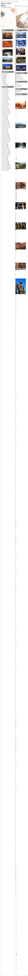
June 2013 (4, 116)
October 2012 (5, 125)
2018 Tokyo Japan (6, 31)
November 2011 (5, 138)
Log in (17, 83)
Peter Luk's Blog (6, 4)
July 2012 (4, 129)
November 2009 (5, 165)
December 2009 (5, 164)
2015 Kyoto (5, 57)
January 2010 (5, 163)
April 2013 (4, 119)
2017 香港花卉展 (20, 56)
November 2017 (5, 92)
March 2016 (4, 97)
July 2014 (4, 105)
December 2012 (5, 123)
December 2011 (5, 137)
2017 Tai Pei (5, 48)
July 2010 (4, 156)
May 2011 (4, 145)
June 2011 (4, 144)
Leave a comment (16, 964)
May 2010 (4, 159)
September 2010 (5, 154)
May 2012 (4, 131)
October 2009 (5, 167)
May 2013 (4, 118)
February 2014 (5, 108)
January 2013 (5, 122)
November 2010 (5, 152)
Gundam (18, 39)
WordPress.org (19, 86)
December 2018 (5, 90)
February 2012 (5, 135)
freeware (4, 84)
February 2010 (5, 162)
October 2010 (5, 153)
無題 (3, 79)
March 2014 (4, 107)
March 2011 (4, 147)
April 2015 (4, 102)
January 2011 (5, 149)
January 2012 (5, 136)
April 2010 (4, 160)
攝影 (3, 76)
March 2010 (4, 161)
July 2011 (4, 143)
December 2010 (5, 151)
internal (3, 74)
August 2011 (4, 141)
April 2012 (4, 132)
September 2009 (5, 168)
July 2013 (4, 115)
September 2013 (5, 113)
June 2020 (4, 88)
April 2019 (4, 89)
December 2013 (5, 111)
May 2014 (4, 106)
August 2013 (4, 114)
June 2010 (4, 157)
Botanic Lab (4, 73)
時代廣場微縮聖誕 (20, 47)
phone (3, 75)
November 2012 (5, 124)
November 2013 (5, 112)
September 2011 (5, 140)
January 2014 (5, 110)
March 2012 (4, 133)
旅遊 (3, 78)
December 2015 (5, 98)
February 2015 (5, 103)
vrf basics (16, 40)
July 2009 (4, 170)
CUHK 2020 (18, 31)
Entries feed (18, 84)
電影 (3, 81)
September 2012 (5, 127)
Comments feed (19, 85)
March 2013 (4, 120)
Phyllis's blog (18, 90)
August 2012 (4, 128)
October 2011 (5, 139)
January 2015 (5, 104)
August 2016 (4, 96)
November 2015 (5, 99)
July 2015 (4, 100)
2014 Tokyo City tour (7, 63)
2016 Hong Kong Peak (21, 64)
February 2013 (5, 121)
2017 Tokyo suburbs (6, 40)
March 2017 (4, 95)
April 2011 (4, 146)
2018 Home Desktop (20, 79)
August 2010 (4, 155)
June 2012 (4, 130)
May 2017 (4, 94)
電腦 (3, 83)
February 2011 (5, 148)
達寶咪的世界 (18, 91)
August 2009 (4, 169)
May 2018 (4, 91)
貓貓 (3, 80)
